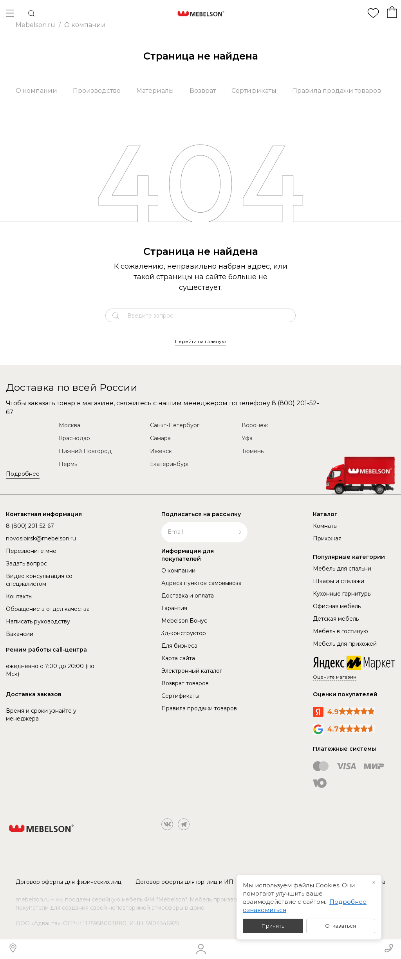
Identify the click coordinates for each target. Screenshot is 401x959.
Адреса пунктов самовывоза (201, 583)
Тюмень (253, 451)
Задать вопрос (26, 563)
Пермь (68, 464)
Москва (69, 425)
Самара (160, 438)
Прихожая (327, 538)
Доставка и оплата (187, 595)
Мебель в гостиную (340, 631)
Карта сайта (178, 658)
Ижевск (161, 451)
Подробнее (23, 473)
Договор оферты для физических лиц (68, 881)
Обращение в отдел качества (48, 608)
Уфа (247, 438)
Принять (273, 926)
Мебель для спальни (342, 568)
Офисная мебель (337, 606)
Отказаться (340, 926)
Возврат (203, 90)
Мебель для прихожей (345, 643)
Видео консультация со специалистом (39, 580)
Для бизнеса (179, 645)
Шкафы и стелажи (338, 581)
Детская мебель (336, 618)
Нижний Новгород (85, 451)
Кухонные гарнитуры (342, 593)
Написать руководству (38, 621)
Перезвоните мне (31, 550)
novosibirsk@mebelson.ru (41, 538)
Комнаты (325, 525)
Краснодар (74, 438)
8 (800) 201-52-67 (30, 525)
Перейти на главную (200, 341)
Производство (97, 90)
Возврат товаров (185, 683)
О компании (36, 90)
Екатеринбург (170, 464)
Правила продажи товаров (336, 90)
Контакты (19, 596)
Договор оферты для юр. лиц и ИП (184, 881)
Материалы (155, 90)
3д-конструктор (183, 633)
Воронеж (255, 425)
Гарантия (174, 608)
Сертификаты (253, 90)
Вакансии (19, 634)
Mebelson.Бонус (184, 620)
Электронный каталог (191, 670)
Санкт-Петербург (174, 425)
